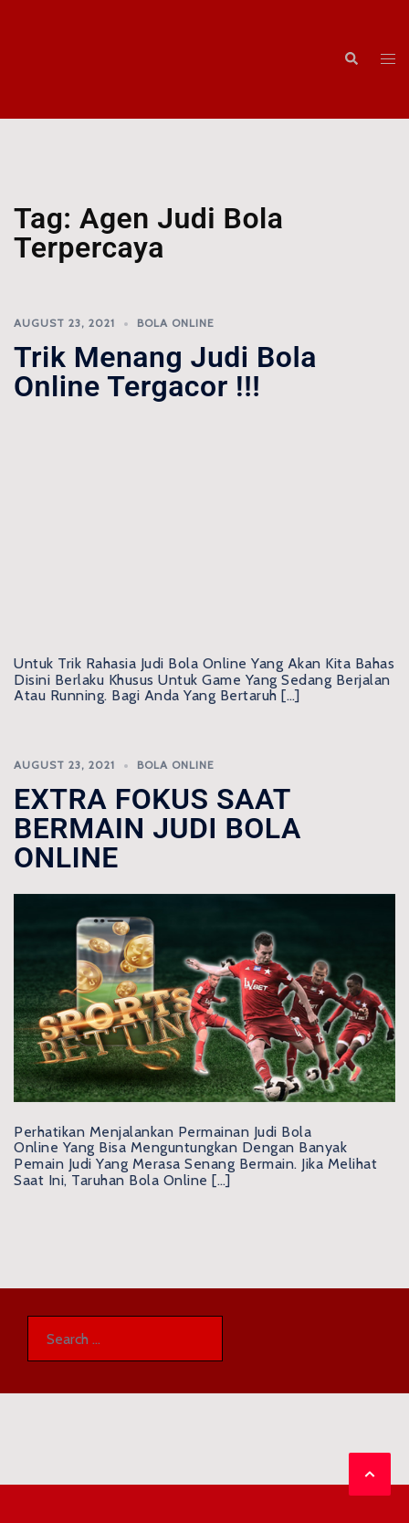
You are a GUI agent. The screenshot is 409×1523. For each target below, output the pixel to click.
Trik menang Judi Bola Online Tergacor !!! (165, 372)
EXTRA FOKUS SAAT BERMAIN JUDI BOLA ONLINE (157, 828)
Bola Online (176, 323)
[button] (350, 60)
